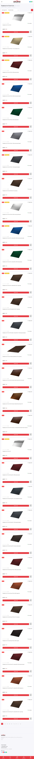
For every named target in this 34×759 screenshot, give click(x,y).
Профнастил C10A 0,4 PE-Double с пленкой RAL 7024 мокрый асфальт (14, 332)
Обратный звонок (4, 747)
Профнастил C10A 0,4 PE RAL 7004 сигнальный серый (12, 143)
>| (20, 723)
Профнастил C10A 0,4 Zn (7, 451)
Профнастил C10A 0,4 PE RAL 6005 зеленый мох (11, 119)
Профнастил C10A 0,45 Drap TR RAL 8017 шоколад (11, 617)
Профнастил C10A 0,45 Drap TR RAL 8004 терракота (11, 593)
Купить (16, 32)
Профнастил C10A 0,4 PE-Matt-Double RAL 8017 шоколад (12, 356)
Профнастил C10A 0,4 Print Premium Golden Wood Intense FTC (13, 403)
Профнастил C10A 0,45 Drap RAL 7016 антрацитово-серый (12, 498)
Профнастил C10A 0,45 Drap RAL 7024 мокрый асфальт (12, 522)
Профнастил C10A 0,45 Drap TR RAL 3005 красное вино (12, 569)
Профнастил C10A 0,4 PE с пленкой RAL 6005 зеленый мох (12, 261)
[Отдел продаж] (32, 1)
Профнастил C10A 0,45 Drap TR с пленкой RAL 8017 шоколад (13, 711)
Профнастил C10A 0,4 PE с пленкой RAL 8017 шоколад (12, 285)
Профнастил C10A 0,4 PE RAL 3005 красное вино (11, 72)
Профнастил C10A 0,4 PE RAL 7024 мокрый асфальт (11, 167)
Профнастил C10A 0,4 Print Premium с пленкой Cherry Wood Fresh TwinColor (15, 427)
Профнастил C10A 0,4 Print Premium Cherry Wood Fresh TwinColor (13, 380)
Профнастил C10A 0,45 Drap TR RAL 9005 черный (11, 640)
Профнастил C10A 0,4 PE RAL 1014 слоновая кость (11, 48)
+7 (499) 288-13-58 (4, 746)
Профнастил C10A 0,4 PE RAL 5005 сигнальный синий (11, 96)
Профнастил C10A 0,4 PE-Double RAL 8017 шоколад (11, 309)
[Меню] (1, 1)
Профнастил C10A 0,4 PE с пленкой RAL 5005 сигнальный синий (13, 238)
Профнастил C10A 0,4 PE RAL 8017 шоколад (10, 190)
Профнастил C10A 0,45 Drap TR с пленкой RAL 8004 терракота (13, 688)
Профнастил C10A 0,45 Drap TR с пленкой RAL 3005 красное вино (13, 664)
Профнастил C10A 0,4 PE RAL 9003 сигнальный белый (12, 214)
